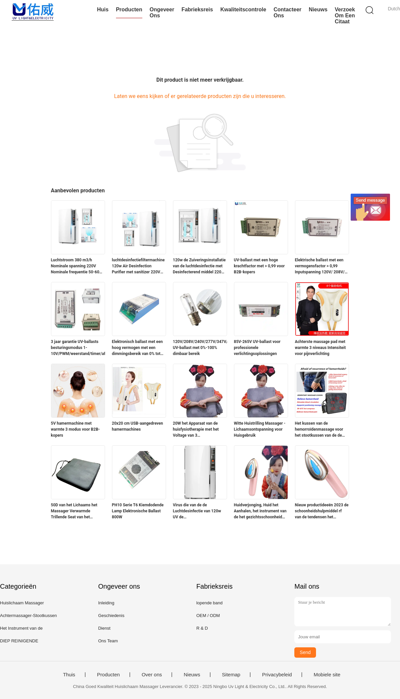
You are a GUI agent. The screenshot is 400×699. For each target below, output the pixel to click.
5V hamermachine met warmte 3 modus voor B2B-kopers (75, 429)
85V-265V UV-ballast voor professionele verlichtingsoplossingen (257, 347)
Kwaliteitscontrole (243, 9)
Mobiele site (327, 674)
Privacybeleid (277, 674)
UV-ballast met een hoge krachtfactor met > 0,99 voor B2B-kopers (259, 266)
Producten (129, 9)
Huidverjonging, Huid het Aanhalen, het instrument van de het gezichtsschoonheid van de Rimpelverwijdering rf (260, 511)
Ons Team (108, 640)
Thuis (69, 674)
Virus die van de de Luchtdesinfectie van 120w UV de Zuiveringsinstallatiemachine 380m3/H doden (199, 511)
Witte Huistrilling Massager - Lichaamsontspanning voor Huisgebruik (260, 429)
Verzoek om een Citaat (345, 15)
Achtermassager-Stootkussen (28, 615)
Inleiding (106, 602)
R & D (202, 628)
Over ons (152, 674)
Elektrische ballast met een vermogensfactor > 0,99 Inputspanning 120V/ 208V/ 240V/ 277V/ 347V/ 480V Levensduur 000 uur (320, 266)
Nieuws (318, 9)
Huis (103, 9)
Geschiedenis (111, 615)
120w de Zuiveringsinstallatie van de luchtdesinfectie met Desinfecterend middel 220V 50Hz (199, 266)
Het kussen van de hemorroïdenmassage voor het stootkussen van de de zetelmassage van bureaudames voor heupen (319, 429)
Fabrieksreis (197, 9)
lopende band (209, 602)
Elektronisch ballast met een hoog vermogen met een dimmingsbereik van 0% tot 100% (137, 348)
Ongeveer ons (162, 12)
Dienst (104, 628)
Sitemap (231, 674)
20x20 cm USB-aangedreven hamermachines (137, 426)
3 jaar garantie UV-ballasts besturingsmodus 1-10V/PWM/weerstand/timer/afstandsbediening (78, 347)
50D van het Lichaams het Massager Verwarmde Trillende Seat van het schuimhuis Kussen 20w (74, 511)
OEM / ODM (208, 615)
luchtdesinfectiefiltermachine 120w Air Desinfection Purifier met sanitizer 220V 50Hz (138, 266)
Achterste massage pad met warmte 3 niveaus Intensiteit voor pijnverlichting (320, 347)
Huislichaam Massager (22, 602)
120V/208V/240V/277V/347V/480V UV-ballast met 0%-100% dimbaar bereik (200, 347)
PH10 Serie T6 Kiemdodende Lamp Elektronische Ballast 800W (138, 511)
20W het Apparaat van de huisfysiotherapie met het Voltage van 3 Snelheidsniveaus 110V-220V (199, 429)
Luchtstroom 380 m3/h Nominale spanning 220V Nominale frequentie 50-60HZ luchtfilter (78, 266)
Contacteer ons (288, 12)
